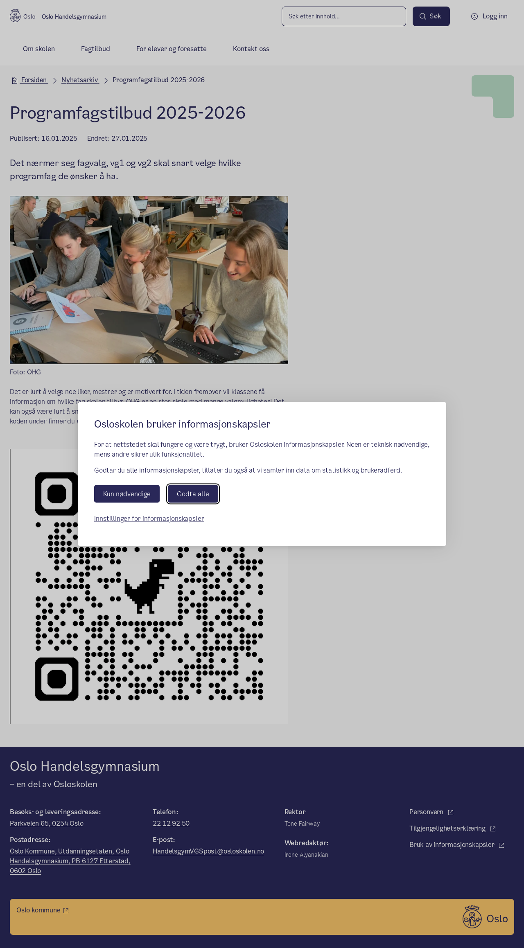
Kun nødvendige (127, 494)
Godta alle (193, 494)
